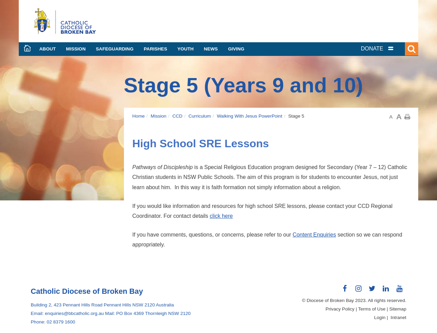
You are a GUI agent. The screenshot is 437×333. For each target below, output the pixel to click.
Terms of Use (371, 309)
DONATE (372, 48)
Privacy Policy (340, 309)
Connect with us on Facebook (345, 291)
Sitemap (397, 309)
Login (379, 317)
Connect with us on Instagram (358, 291)
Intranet (398, 317)
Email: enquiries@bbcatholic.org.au (67, 313)
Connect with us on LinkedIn (386, 291)
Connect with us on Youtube (399, 291)
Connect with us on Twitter (372, 291)
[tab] (386, 48)
